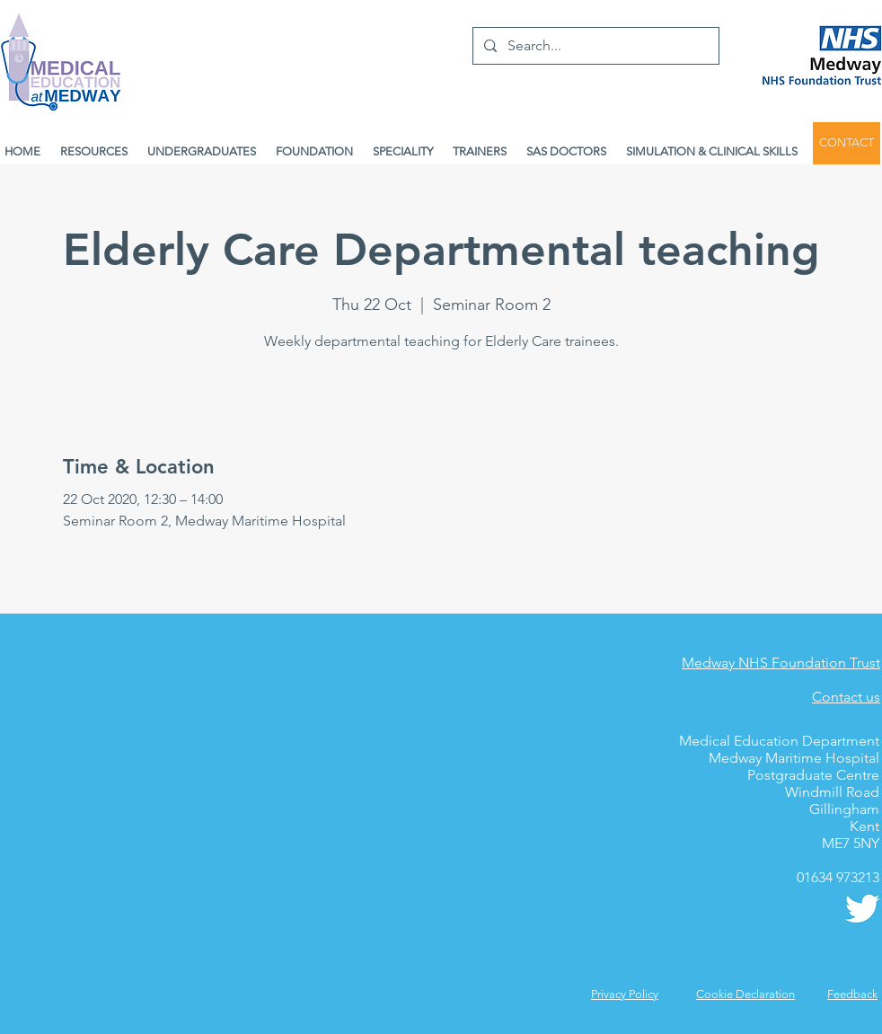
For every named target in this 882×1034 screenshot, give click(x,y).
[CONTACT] (846, 143)
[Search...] (594, 46)
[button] (852, 994)
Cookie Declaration (745, 994)
